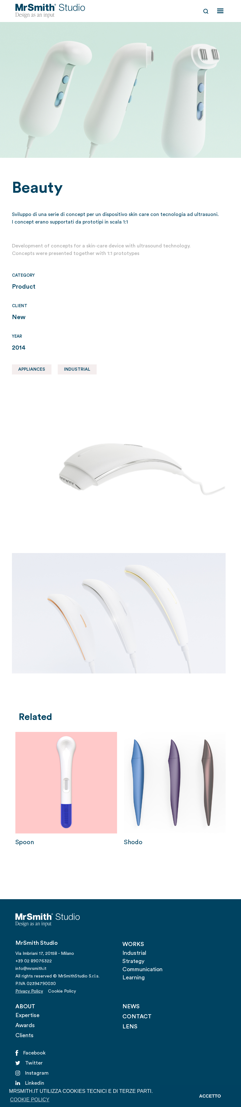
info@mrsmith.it (30, 968)
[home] (50, 11)
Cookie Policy (62, 991)
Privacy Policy (29, 991)
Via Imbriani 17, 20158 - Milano (44, 953)
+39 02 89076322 (33, 961)
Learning (133, 977)
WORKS (133, 944)
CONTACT (137, 1016)
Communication (142, 969)
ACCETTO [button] (210, 1096)
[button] (220, 11)
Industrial (134, 953)
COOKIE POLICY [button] (29, 1099)
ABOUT (25, 1006)
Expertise (27, 1015)
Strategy (133, 961)
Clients (24, 1035)
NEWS (131, 1006)
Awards (25, 1025)
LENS (129, 1026)
